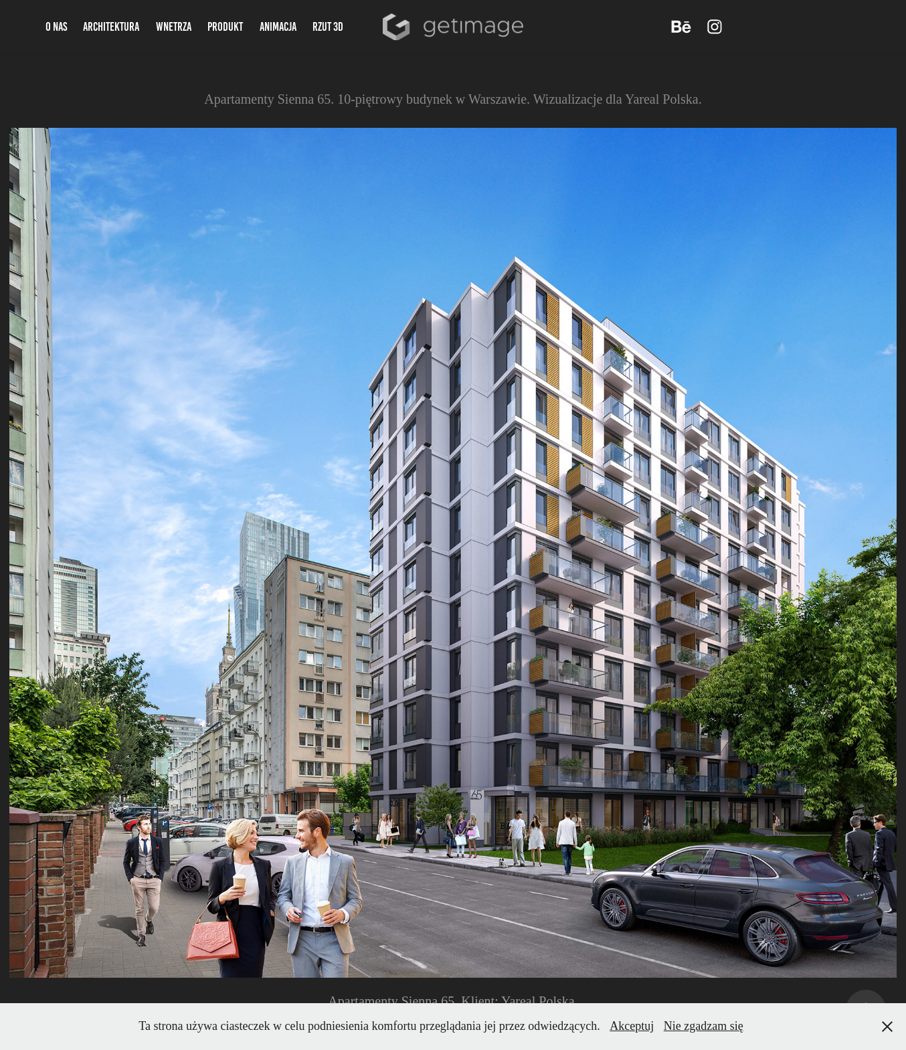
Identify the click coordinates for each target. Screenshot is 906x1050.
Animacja (278, 26)
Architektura (111, 26)
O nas (56, 26)
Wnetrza (173, 26)
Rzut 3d (327, 26)
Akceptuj (632, 1026)
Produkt (225, 26)
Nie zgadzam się (703, 1026)
